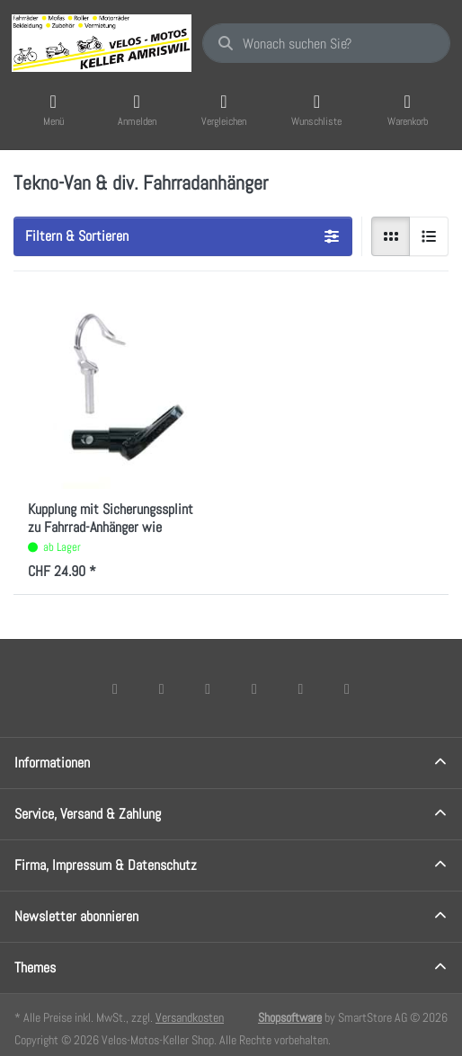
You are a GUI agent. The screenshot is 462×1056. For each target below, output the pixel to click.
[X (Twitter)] (162, 688)
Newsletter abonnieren (76, 916)
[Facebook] (115, 688)
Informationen (52, 762)
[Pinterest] (347, 688)
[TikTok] (254, 688)
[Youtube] (301, 688)
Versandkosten (189, 1017)
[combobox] (326, 43)
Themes (35, 967)
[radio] (391, 236)
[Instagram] (207, 688)
